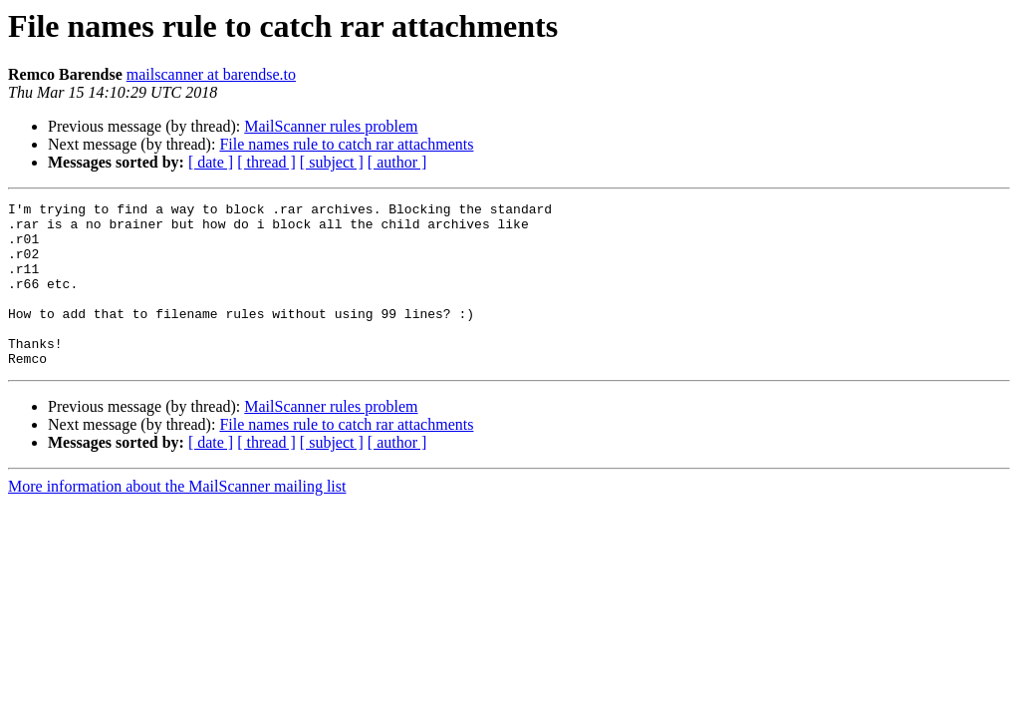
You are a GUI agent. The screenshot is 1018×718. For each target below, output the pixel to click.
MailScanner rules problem (330, 126)
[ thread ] (266, 162)
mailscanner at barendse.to (211, 74)
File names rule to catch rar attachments (346, 144)
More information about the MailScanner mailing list (177, 519)
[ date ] (210, 162)
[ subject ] (332, 162)
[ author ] (397, 162)
